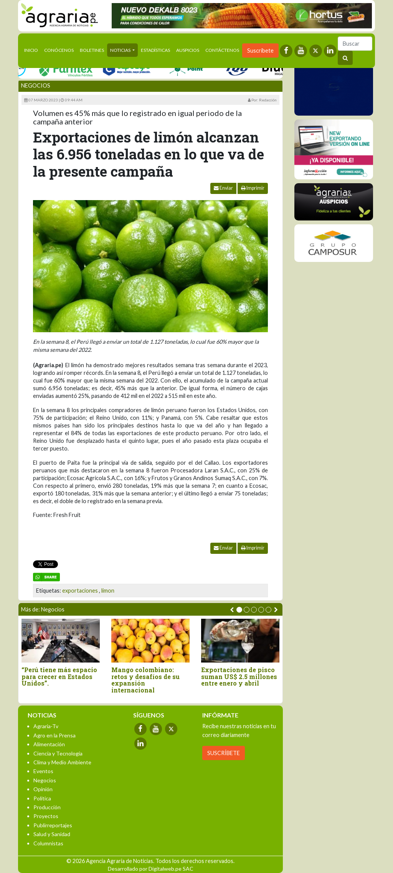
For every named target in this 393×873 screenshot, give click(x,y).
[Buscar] (355, 43)
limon (107, 590)
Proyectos (45, 816)
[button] (239, 610)
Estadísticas (155, 50)
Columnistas (48, 843)
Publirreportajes (52, 825)
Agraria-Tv (45, 726)
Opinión (43, 789)
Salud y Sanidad (51, 834)
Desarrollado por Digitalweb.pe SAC (150, 868)
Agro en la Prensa (54, 735)
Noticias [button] (120, 50)
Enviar (223, 188)
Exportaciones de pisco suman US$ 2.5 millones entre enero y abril (239, 676)
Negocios (35, 85)
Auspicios (187, 50)
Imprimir (252, 188)
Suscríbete (260, 50)
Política (42, 798)
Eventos (43, 771)
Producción (47, 807)
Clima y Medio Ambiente (62, 762)
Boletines (92, 50)
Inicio (32, 49)
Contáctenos (222, 50)
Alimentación (49, 744)
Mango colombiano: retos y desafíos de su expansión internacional (145, 679)
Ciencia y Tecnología (58, 753)
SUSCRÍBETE (223, 753)
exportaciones (80, 590)
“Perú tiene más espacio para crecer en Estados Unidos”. (59, 676)
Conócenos (59, 50)
